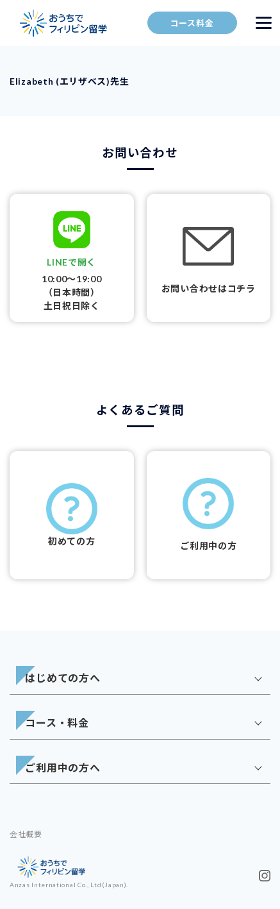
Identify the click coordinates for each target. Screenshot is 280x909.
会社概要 (26, 834)
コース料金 (192, 23)
